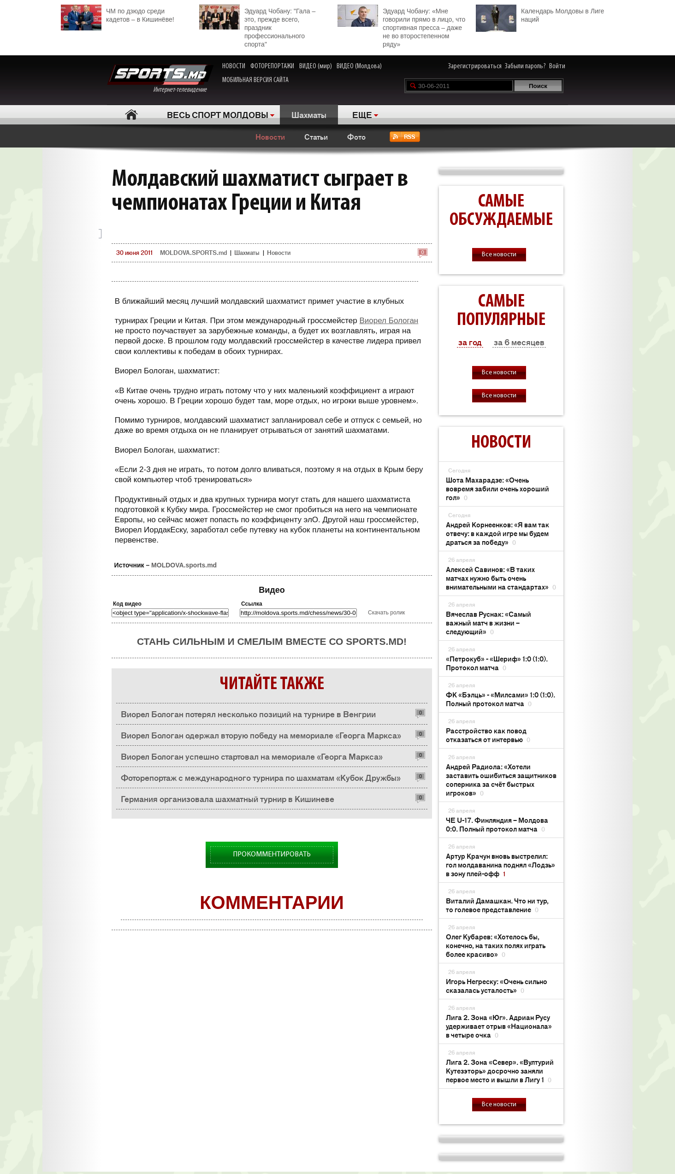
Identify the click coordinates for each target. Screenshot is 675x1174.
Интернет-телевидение (160, 79)
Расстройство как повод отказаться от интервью (488, 734)
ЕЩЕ (362, 114)
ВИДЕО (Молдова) (359, 66)
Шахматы (308, 114)
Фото (356, 136)
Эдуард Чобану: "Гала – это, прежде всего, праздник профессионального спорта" (257, 26)
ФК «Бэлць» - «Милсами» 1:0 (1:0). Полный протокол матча (500, 699)
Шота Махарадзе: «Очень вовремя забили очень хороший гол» (497, 488)
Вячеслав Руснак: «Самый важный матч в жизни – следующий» (488, 622)
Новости (270, 136)
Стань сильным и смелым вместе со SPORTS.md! (272, 641)
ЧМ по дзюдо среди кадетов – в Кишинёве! (117, 14)
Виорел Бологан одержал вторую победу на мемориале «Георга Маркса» (261, 734)
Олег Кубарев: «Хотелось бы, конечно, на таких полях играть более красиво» (495, 945)
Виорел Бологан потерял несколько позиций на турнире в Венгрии (248, 713)
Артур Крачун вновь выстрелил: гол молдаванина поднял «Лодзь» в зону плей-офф (500, 864)
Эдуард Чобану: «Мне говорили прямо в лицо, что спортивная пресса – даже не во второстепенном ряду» (401, 26)
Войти (557, 66)
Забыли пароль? (525, 66)
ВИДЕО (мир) (315, 66)
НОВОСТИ (233, 66)
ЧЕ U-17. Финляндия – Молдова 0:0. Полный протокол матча (497, 824)
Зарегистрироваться (475, 66)
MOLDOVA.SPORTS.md (193, 252)
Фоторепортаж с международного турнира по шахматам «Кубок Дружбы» (261, 777)
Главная (131, 114)
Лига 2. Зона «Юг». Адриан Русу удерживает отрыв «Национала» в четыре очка (499, 1026)
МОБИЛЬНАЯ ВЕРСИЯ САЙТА (255, 80)
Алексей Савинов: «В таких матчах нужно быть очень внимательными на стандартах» (501, 578)
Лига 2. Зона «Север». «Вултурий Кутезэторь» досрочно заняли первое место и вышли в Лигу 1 (500, 1070)
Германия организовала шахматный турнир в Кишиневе (227, 798)
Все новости (499, 254)
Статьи (316, 136)
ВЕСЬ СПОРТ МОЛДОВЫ (217, 114)
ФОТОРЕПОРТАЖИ (272, 66)
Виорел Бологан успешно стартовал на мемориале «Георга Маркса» (252, 755)
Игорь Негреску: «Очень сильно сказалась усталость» (496, 985)
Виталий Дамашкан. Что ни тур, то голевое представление (497, 905)
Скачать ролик (386, 612)
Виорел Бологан (388, 320)
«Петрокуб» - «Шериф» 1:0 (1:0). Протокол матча (497, 663)
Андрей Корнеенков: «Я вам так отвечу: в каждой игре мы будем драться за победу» (497, 533)
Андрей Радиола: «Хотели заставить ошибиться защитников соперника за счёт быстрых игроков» (501, 779)
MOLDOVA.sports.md (184, 565)
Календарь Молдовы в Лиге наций (540, 14)
